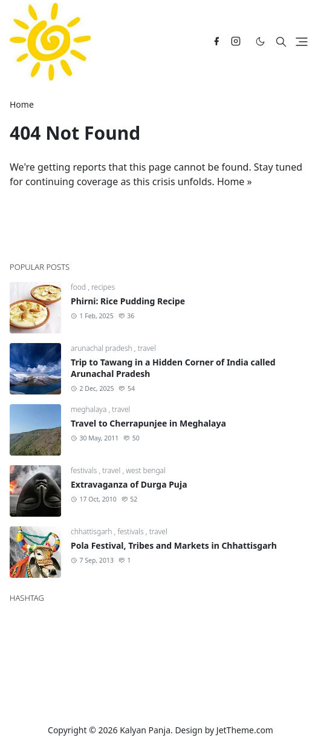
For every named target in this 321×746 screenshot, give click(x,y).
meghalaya (90, 409)
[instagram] (235, 41)
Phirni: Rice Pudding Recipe (128, 301)
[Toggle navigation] (301, 41)
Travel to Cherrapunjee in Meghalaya (148, 423)
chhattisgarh (92, 531)
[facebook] (216, 41)
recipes (103, 287)
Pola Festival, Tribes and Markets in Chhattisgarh (174, 545)
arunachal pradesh (102, 348)
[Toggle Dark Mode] (260, 41)
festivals (85, 470)
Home (231, 181)
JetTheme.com (244, 730)
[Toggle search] (281, 42)
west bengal (146, 470)
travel (147, 348)
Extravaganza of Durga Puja (129, 484)
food (79, 287)
